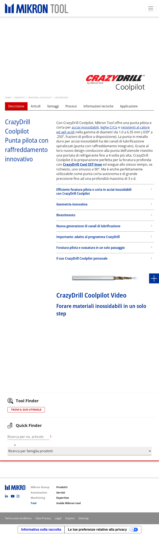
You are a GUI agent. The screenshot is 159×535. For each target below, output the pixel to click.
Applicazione (129, 106)
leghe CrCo (108, 127)
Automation (39, 492)
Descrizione (16, 106)
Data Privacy (43, 518)
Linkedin (7, 496)
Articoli (36, 106)
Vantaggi (53, 106)
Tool (33, 503)
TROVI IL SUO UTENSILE (26, 409)
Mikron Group (40, 487)
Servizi (60, 492)
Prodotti (61, 487)
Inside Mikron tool (68, 503)
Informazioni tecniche (98, 106)
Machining (38, 498)
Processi (71, 106)
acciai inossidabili (85, 127)
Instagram (19, 496)
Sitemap (83, 518)
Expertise (62, 498)
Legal (58, 518)
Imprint (70, 518)
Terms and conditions (18, 518)
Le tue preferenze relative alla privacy (97, 529)
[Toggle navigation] (151, 8)
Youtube (13, 496)
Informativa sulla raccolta (41, 529)
